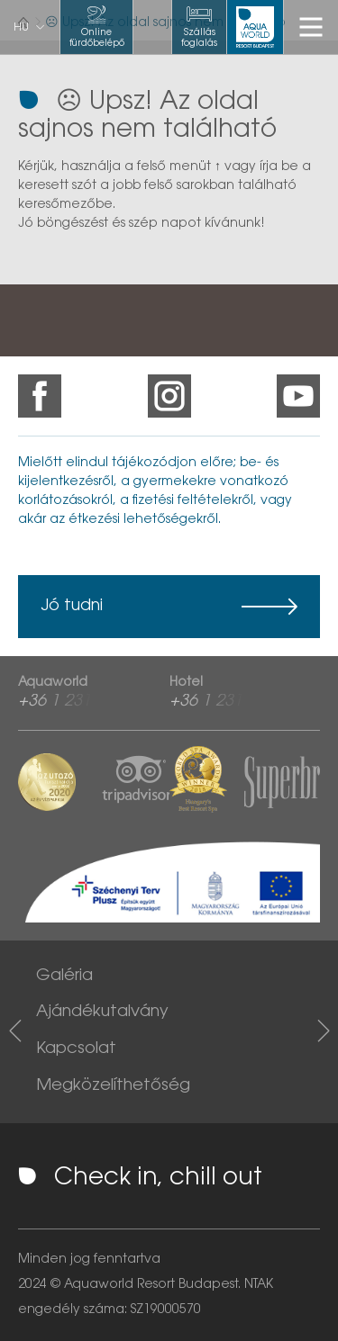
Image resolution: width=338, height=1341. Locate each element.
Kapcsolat (76, 1049)
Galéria (64, 976)
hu (21, 27)
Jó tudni (72, 606)
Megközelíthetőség (113, 1086)
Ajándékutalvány (102, 1012)
